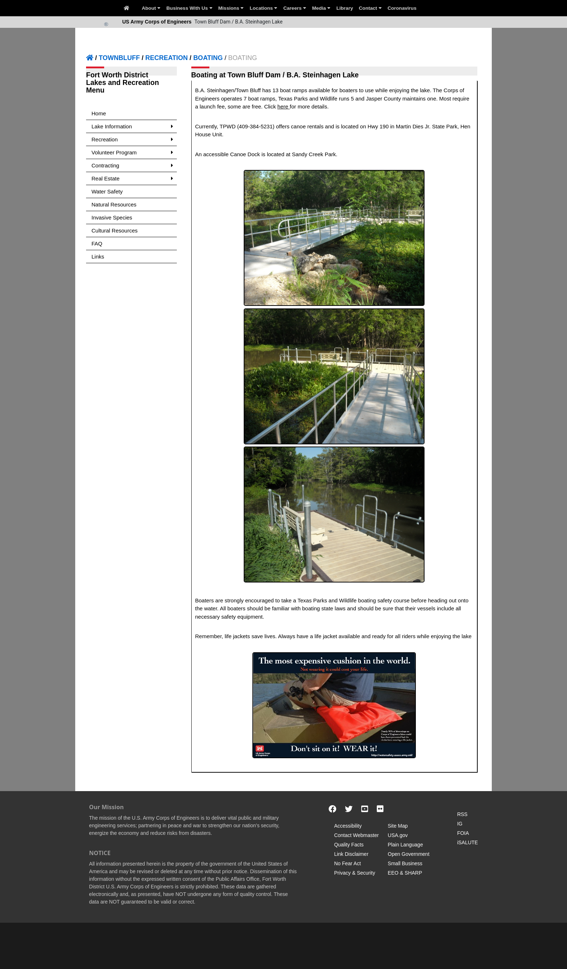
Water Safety (107, 191)
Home (98, 113)
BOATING (208, 57)
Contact (370, 8)
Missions (231, 8)
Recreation (132, 139)
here (283, 106)
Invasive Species (111, 217)
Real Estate (132, 178)
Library (344, 8)
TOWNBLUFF (119, 57)
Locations (263, 8)
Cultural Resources (114, 230)
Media (321, 8)
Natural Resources (113, 204)
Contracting (132, 165)
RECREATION (166, 57)
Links (97, 256)
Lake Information (132, 126)
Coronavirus (402, 8)
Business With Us (189, 8)
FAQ (96, 243)
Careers (294, 8)
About (151, 8)
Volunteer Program (132, 152)
